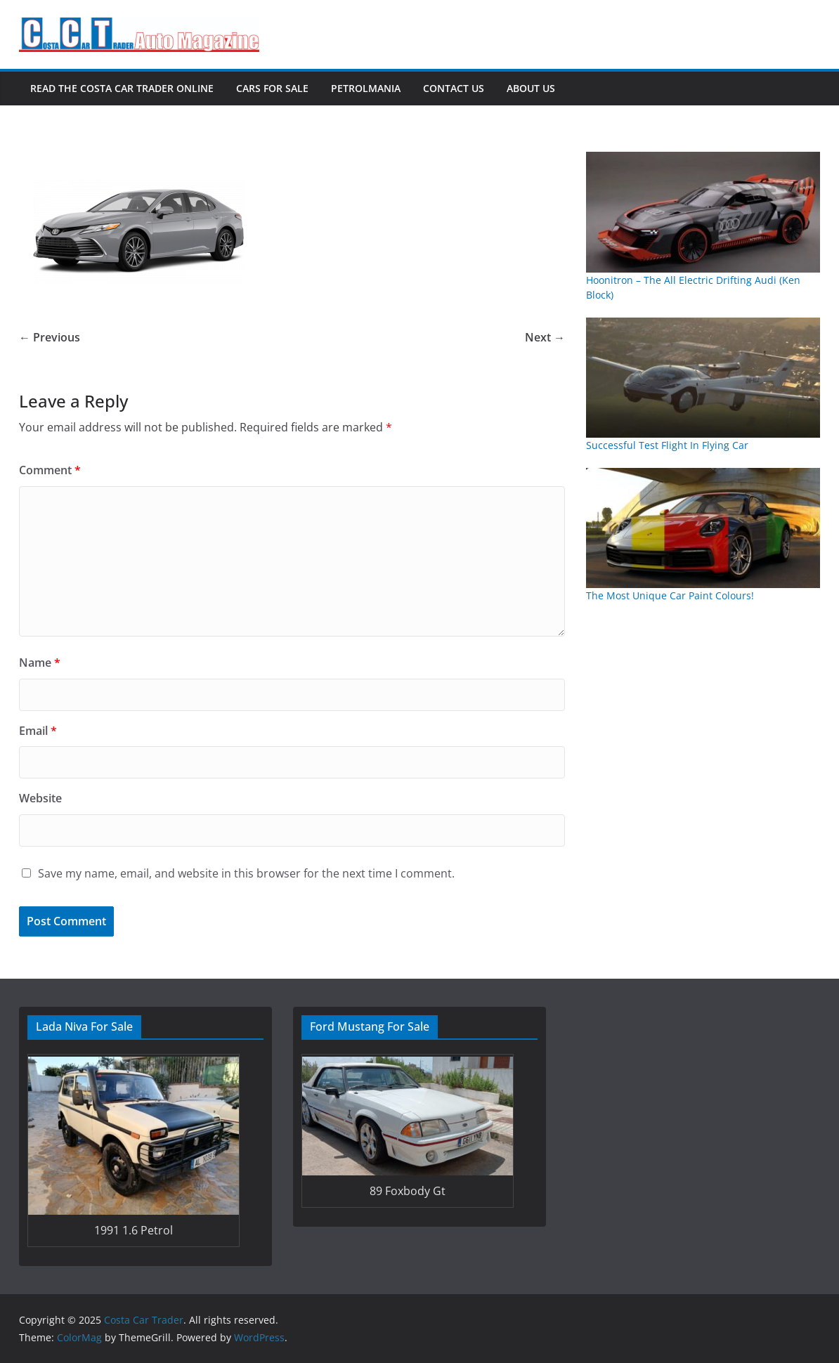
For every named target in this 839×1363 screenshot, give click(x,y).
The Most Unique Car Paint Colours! (670, 595)
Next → (545, 337)
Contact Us (453, 88)
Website (40, 798)
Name (39, 662)
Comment (50, 470)
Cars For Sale (272, 88)
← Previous (49, 337)
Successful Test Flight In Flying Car (667, 445)
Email (38, 730)
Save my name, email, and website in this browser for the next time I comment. (246, 873)
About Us (531, 88)
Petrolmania (366, 88)
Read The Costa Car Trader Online (122, 88)
